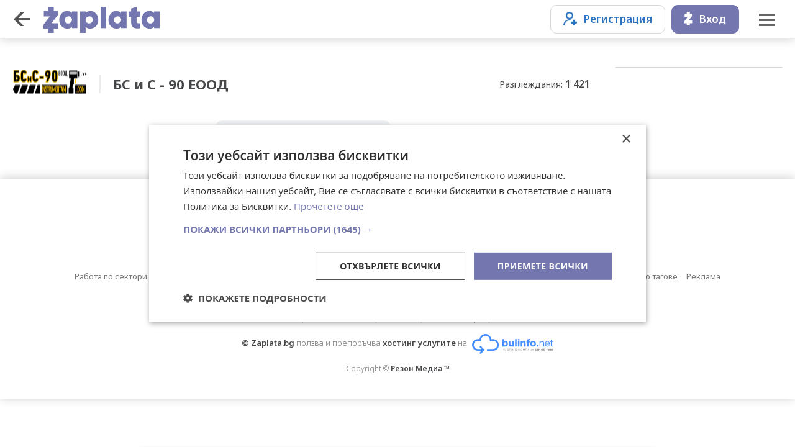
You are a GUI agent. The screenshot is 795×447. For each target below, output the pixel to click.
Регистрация (607, 19)
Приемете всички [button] (542, 265)
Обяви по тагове (646, 276)
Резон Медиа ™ (420, 368)
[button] (397, 228)
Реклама (703, 276)
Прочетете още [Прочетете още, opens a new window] (328, 206)
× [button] (625, 139)
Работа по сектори (111, 276)
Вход (705, 19)
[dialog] (397, 223)
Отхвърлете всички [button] (390, 265)
